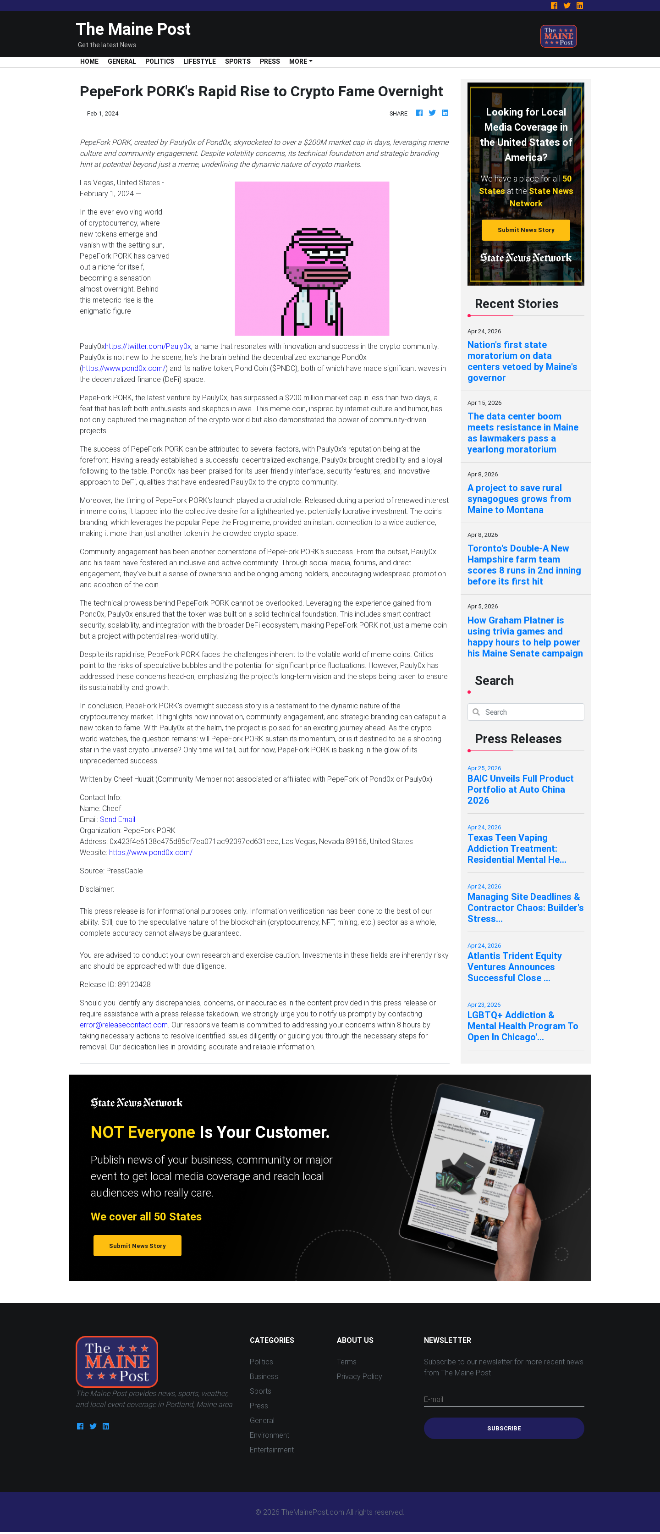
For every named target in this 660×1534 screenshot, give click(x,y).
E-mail (433, 1399)
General (122, 61)
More (298, 61)
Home (91, 61)
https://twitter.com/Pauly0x (148, 346)
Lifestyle (199, 61)
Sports (238, 61)
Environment (269, 1435)
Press (270, 61)
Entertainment (272, 1449)
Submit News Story (526, 230)
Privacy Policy (359, 1376)
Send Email (117, 819)
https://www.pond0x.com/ (123, 368)
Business (264, 1376)
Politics (159, 61)
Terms (347, 1361)
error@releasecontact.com (124, 1024)
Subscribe (504, 1428)
